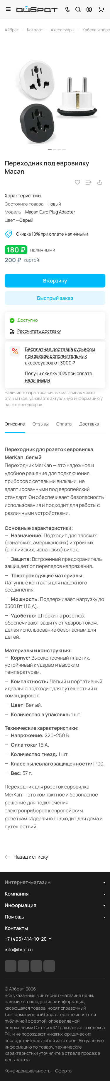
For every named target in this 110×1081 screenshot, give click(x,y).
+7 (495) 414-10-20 (26, 939)
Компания (17, 893)
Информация (20, 905)
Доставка (89, 424)
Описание (15, 424)
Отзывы (41, 424)
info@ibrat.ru (19, 949)
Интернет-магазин (27, 882)
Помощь (14, 916)
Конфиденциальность (27, 1071)
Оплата (64, 424)
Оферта (63, 1071)
